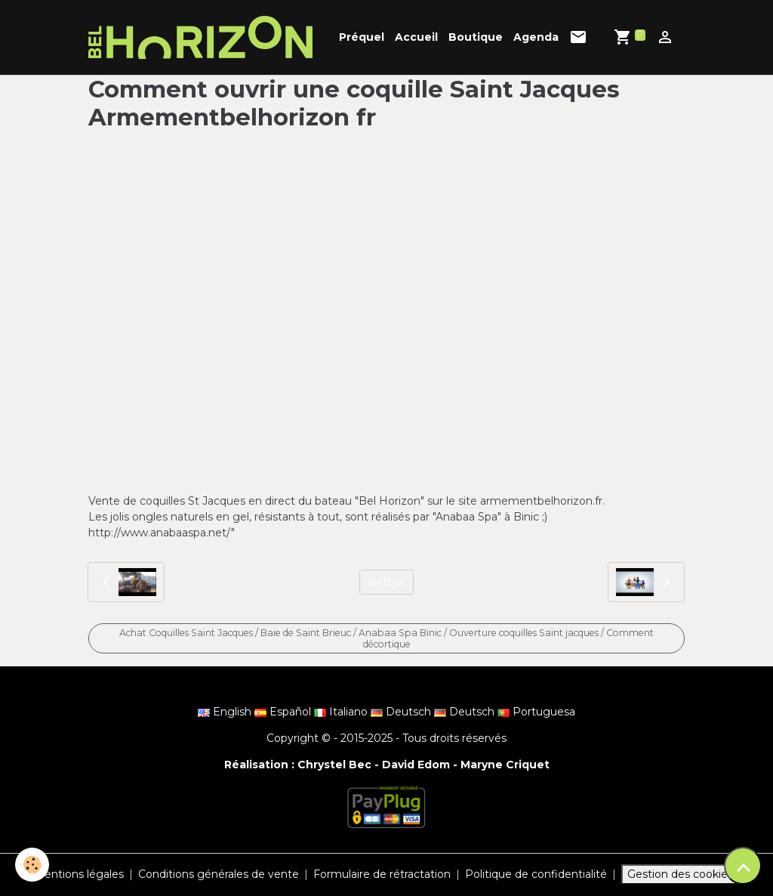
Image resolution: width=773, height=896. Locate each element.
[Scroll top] (743, 866)
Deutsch (402, 711)
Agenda (536, 37)
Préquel (361, 37)
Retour (386, 582)
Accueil (416, 37)
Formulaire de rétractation (382, 874)
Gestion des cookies (680, 874)
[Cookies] (32, 865)
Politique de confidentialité (536, 874)
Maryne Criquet (505, 764)
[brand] (203, 37)
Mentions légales (79, 874)
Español (284, 711)
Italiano (342, 711)
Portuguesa (536, 711)
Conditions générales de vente (218, 874)
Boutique (475, 37)
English (226, 711)
